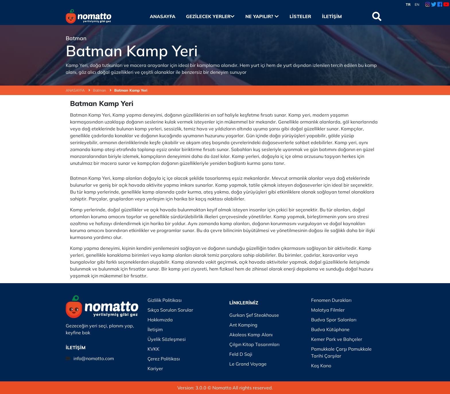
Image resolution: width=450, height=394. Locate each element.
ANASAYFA (78, 90)
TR (408, 4)
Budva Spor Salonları (333, 319)
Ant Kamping (243, 325)
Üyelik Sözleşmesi (167, 339)
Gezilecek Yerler (210, 16)
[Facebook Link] (439, 4)
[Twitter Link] (434, 4)
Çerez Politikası (164, 359)
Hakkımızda (160, 319)
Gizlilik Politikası (165, 300)
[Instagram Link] (427, 4)
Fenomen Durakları (331, 300)
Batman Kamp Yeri (130, 90)
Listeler (300, 16)
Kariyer (155, 368)
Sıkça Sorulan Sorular (170, 310)
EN (417, 4)
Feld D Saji (240, 354)
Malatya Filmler (328, 310)
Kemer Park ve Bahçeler (336, 339)
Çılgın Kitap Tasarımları (254, 344)
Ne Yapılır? (262, 16)
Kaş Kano (321, 365)
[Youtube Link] (446, 4)
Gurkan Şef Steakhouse (254, 315)
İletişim (332, 16)
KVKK (153, 349)
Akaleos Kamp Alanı (251, 334)
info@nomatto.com (93, 358)
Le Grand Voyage (248, 364)
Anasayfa (162, 16)
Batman (102, 90)
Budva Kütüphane (330, 329)
